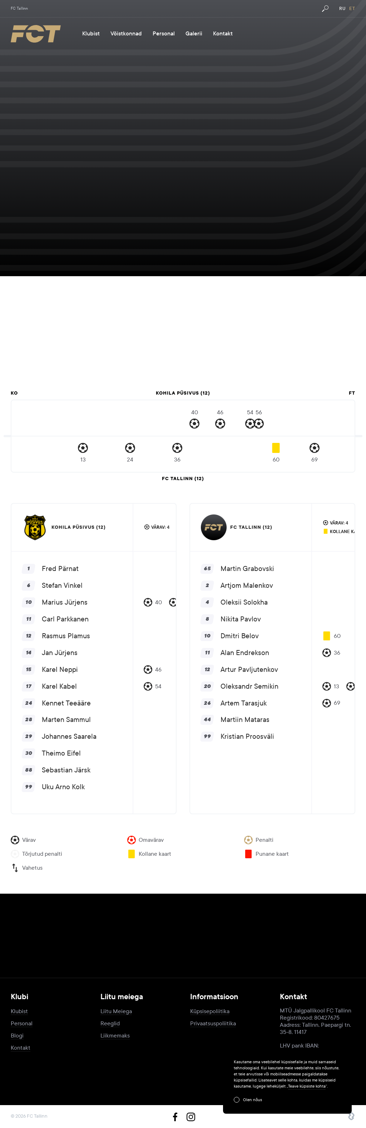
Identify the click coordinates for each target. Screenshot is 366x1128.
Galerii (194, 33)
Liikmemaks (115, 1035)
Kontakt (223, 33)
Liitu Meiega (116, 1011)
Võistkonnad (126, 33)
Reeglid (110, 1023)
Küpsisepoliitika (209, 1011)
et (352, 8)
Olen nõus (252, 1099)
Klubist (91, 33)
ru (342, 8)
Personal (164, 33)
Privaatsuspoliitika (213, 1023)
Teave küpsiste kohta (307, 1086)
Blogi (17, 1035)
